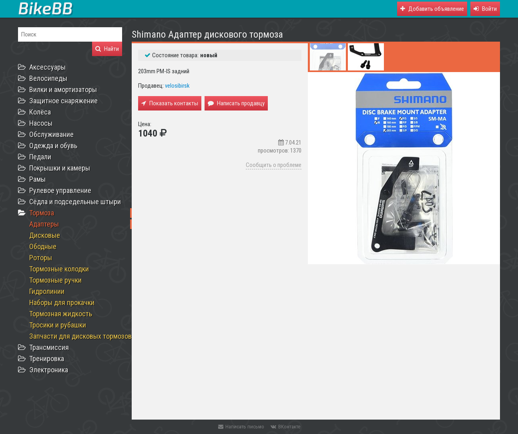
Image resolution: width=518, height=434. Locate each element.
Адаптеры (44, 224)
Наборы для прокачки (61, 302)
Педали (40, 157)
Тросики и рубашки (57, 325)
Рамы (37, 179)
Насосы (40, 123)
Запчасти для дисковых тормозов (80, 336)
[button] (485, 9)
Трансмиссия (49, 347)
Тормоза (41, 213)
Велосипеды (48, 78)
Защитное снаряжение (63, 100)
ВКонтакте (285, 427)
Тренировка (46, 358)
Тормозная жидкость (60, 313)
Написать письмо (241, 427)
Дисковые (44, 235)
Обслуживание (51, 134)
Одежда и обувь (53, 145)
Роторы (40, 257)
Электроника (48, 370)
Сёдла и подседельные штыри (75, 201)
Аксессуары (47, 67)
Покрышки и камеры (59, 168)
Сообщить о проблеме (273, 165)
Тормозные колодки (59, 269)
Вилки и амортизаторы (63, 89)
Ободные (42, 246)
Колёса (40, 112)
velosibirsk (177, 85)
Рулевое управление (60, 190)
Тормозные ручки (55, 280)
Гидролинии (46, 291)
